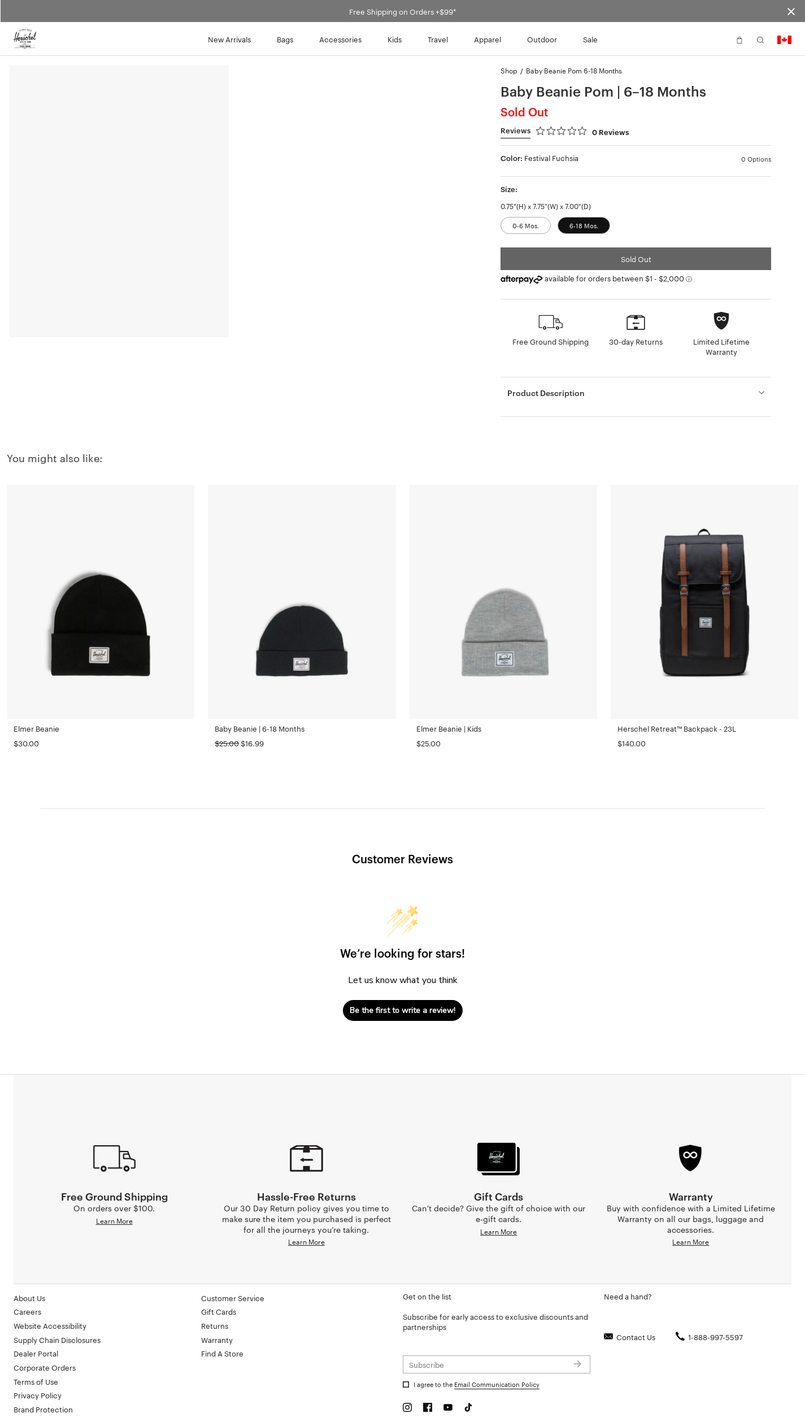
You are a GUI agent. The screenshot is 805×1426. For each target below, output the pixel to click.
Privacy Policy (38, 1395)
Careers (27, 1311)
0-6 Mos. (525, 225)
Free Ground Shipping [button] (550, 341)
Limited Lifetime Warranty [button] (721, 346)
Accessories (340, 39)
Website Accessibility (50, 1325)
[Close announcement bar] (791, 11)
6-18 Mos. (583, 225)
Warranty (217, 1339)
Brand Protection (43, 1409)
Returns (214, 1325)
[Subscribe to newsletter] (496, 1364)
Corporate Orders (45, 1367)
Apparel (487, 39)
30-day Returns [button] (636, 341)
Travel (438, 39)
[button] (719, 39)
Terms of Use (36, 1381)
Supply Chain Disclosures (57, 1339)
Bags (285, 39)
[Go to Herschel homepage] (25, 39)
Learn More (114, 1220)
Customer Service (232, 1298)
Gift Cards (218, 1311)
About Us (29, 1298)
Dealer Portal (36, 1353)
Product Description (546, 392)
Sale (590, 39)
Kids (395, 39)
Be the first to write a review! (402, 1010)
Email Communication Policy (496, 1384)
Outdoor (542, 39)
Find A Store (222, 1353)
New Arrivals (229, 39)
